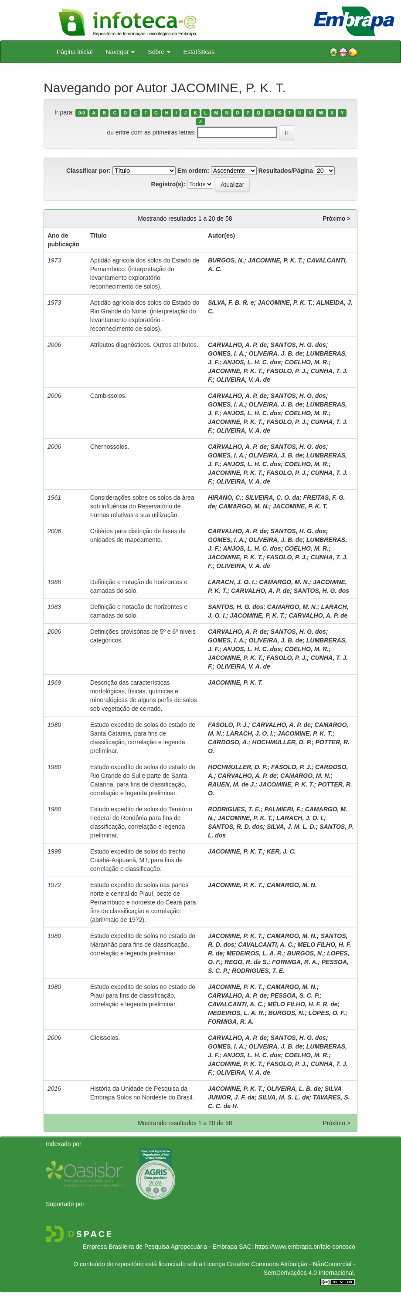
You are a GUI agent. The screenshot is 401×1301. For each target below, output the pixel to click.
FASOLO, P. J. (287, 370)
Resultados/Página (285, 170)
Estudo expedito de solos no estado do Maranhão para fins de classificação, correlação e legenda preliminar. (142, 944)
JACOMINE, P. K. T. (275, 260)
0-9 (81, 112)
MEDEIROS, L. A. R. (255, 953)
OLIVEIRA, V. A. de (243, 379)
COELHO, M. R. (307, 362)
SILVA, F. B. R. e (231, 302)
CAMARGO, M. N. (244, 506)
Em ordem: (193, 170)
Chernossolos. (109, 446)
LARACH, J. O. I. (231, 581)
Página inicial (75, 51)
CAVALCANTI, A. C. (266, 944)
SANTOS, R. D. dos (235, 826)
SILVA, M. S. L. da (283, 1097)
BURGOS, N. (226, 260)
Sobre (159, 51)
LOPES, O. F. (326, 1012)
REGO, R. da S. (246, 961)
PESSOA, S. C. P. (295, 995)
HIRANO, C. (224, 497)
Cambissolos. (108, 395)
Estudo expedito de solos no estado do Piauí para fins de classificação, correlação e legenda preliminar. (142, 995)
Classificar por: (88, 170)
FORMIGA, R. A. (295, 961)
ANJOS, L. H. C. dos (252, 362)
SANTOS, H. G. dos (298, 344)
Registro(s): (168, 184)
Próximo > (336, 218)
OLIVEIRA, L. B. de (294, 1088)
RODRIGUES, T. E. (234, 809)
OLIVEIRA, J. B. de (276, 353)
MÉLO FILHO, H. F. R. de (303, 1004)
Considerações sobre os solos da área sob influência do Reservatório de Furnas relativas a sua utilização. (142, 506)
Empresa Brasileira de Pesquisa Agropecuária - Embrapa (159, 1246)
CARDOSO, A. (228, 742)
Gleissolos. (105, 1037)
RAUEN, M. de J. (231, 784)
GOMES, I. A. (226, 353)
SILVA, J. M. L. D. (291, 826)
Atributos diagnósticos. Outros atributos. (144, 344)
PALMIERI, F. (283, 809)
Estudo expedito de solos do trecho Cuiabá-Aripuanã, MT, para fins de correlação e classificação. (138, 860)
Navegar (120, 51)
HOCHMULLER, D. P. (282, 742)
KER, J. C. (281, 851)
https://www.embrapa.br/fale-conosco (305, 1246)
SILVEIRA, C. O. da (272, 497)
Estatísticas (199, 51)
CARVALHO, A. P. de (237, 344)
